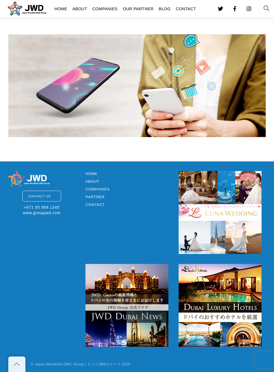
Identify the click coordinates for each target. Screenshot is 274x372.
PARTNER (95, 197)
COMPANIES (105, 8)
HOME (60, 8)
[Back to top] (16, 364)
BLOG (165, 8)
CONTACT (186, 8)
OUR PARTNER (138, 8)
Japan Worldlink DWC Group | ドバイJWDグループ (78, 364)
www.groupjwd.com (42, 213)
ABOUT (79, 8)
